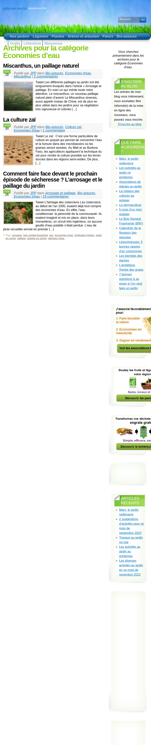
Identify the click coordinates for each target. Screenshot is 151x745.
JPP (33, 73)
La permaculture (130, 205)
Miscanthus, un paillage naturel (41, 66)
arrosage (17, 235)
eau (51, 235)
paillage (21, 238)
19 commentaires (56, 196)
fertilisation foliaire (84, 235)
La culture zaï (19, 120)
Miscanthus (22, 76)
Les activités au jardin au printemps (129, 551)
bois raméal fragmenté (35, 235)
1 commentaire (54, 130)
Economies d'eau (78, 73)
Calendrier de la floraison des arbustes (130, 232)
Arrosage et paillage (60, 193)
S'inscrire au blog (129, 124)
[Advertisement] (132, 650)
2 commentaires (46, 76)
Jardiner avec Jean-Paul (14, 8)
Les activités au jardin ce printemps (129, 172)
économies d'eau (64, 235)
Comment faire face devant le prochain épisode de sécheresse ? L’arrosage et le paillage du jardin (52, 180)
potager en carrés (36, 238)
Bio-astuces (54, 73)
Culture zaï (73, 127)
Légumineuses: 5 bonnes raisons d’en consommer (131, 246)
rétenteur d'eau (56, 238)
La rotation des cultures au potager (129, 195)
